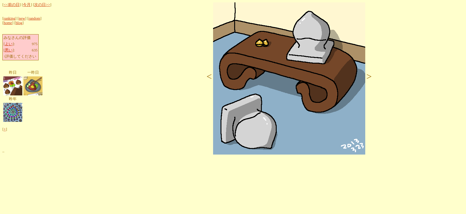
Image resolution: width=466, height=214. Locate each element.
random (34, 18)
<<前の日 (11, 5)
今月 (27, 5)
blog (18, 23)
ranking (9, 18)
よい (8, 44)
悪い (8, 50)
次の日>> (42, 5)
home (8, 23)
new (22, 18)
